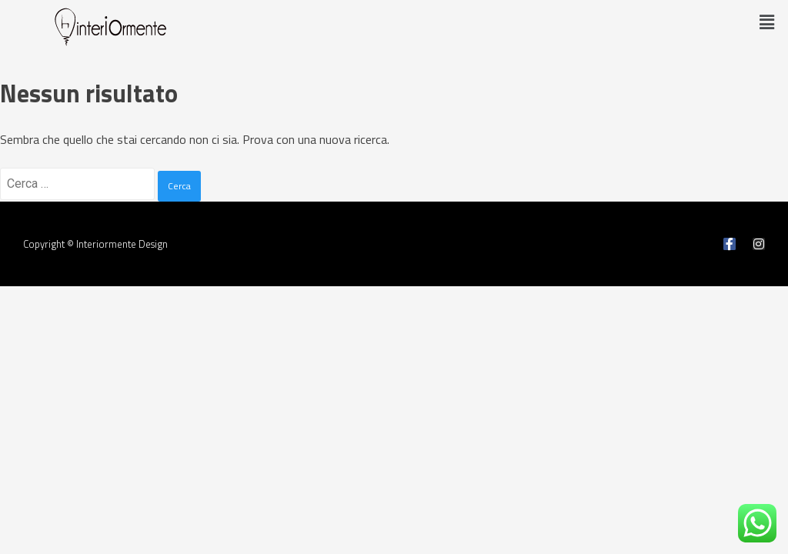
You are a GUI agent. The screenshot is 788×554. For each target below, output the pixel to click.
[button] (767, 22)
